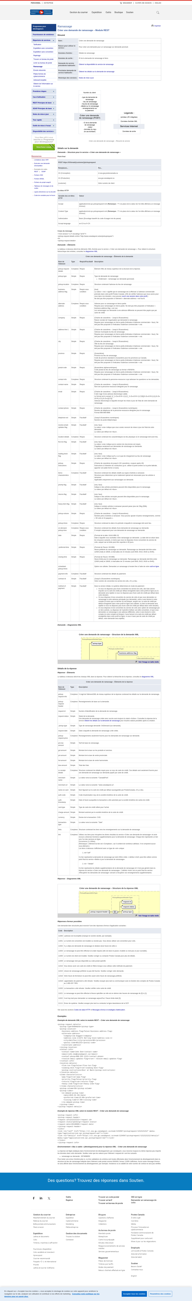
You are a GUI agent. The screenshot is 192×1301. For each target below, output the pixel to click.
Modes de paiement (106, 1267)
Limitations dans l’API (41, 160)
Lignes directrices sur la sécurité (45, 192)
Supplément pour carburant (141, 1238)
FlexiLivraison (38, 1227)
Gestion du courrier (79, 12)
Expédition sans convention (43, 52)
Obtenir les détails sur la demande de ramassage (96, 72)
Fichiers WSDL (39, 179)
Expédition (97, 12)
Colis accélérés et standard (43, 1252)
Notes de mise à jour (41, 114)
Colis (35, 1240)
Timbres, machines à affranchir (45, 1243)
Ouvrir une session (143, 3)
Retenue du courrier (40, 1221)
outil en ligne (154, 566)
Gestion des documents (76, 1233)
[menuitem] (35, 3)
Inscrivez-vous (44, 143)
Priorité (36, 1265)
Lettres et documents (41, 1237)
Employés (135, 1248)
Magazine (102, 1221)
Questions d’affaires (106, 1218)
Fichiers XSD (38, 175)
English (158, 3)
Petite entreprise (72, 1227)
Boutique (118, 12)
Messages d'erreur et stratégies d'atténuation (108, 1010)
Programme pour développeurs (39, 27)
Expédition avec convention (43, 48)
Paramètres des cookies (160, 1294)
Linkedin (41, 1198)
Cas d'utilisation (39, 97)
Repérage (37, 55)
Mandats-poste (104, 1233)
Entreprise (48, 3)
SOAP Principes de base (42, 108)
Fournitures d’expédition (42, 1249)
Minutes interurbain (106, 1243)
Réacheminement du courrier (44, 1218)
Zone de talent (136, 1257)
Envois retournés (39, 70)
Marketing (70, 1224)
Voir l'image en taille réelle (149, 662)
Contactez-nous (137, 1270)
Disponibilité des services (43, 131)
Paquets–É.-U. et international (44, 1262)
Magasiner (127, 3)
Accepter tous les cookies (134, 1294)
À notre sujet (135, 1218)
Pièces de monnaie (105, 1261)
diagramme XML (91, 251)
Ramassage (38, 67)
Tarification (37, 44)
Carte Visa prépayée (106, 1240)
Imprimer (157, 26)
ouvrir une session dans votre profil (134, 296)
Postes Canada (137, 1215)
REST (36, 171)
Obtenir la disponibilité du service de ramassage (96, 64)
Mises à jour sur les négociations (143, 1241)
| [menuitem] (42, 3)
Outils (108, 12)
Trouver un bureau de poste (43, 59)
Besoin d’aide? (136, 1266)
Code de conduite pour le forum (44, 195)
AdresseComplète (39, 80)
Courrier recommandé (41, 1258)
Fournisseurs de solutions (43, 35)
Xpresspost (37, 1255)
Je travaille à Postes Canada (142, 1251)
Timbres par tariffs (105, 1264)
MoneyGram (103, 1237)
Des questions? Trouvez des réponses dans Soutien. (96, 1180)
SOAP (43, 171)
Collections (102, 1224)
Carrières (134, 1221)
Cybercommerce (72, 1221)
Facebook (33, 1198)
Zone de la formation (139, 1254)
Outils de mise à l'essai (42, 126)
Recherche (158, 12)
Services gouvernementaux (108, 1251)
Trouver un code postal (108, 1197)
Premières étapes (39, 91)
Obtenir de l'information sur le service (43, 85)
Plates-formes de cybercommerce (39, 75)
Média (133, 1224)
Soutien (129, 12)
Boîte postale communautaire (44, 1224)
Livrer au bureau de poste (42, 63)
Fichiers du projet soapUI (42, 182)
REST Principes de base (42, 103)
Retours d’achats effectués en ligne (111, 1270)
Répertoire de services (41, 40)
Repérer (69, 1200)
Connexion (70, 1240)
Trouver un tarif (105, 1200)
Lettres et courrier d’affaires (43, 1268)
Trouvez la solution (73, 1237)
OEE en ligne (136, 1197)
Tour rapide (37, 120)
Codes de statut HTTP (82, 1010)
